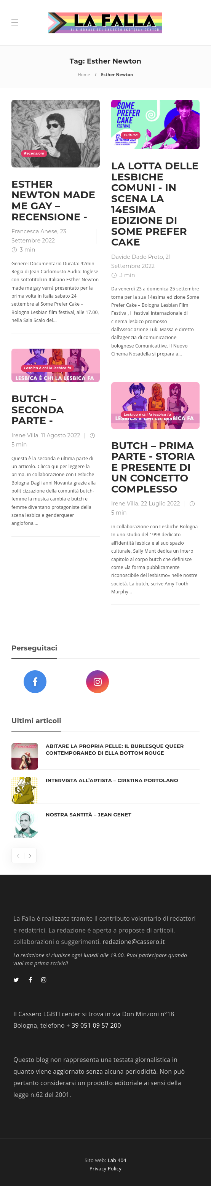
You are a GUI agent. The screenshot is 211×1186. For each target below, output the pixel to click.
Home (84, 74)
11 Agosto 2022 (60, 435)
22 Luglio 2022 (160, 503)
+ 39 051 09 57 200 (93, 1025)
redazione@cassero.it (133, 941)
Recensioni (34, 153)
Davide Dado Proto (137, 256)
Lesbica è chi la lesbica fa (47, 368)
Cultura (130, 135)
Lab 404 (117, 1160)
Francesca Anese (34, 231)
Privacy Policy (105, 1168)
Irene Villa (24, 435)
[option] (105, 790)
